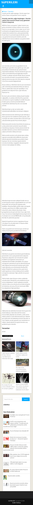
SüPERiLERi (9, 2)
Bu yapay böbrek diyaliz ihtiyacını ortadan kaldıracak (15, 470)
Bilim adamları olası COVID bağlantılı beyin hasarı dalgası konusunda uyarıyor (16, 456)
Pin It (22, 336)
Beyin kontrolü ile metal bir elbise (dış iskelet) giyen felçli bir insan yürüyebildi (15, 484)
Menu (31, 2)
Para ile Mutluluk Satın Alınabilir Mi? (16, 431)
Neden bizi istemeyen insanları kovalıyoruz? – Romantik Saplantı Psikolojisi (15, 438)
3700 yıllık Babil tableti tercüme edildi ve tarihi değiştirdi (15, 463)
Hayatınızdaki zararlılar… (12, 476)
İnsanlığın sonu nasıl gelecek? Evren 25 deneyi (16, 415)
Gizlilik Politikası (16, 503)
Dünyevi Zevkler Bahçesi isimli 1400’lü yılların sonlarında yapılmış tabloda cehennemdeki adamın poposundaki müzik (15, 447)
